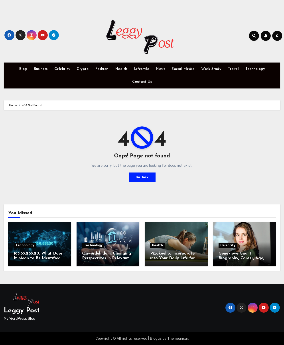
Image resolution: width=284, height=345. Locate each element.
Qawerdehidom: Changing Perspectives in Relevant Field (106, 258)
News (160, 69)
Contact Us (142, 82)
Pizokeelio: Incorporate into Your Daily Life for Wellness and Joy (172, 258)
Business (41, 69)
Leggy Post (21, 310)
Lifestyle (141, 69)
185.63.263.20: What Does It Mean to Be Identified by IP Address (38, 258)
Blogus (156, 338)
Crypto (83, 69)
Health (121, 69)
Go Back (142, 177)
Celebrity (62, 69)
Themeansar (177, 338)
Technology (255, 69)
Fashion (101, 69)
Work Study (211, 69)
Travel (233, 69)
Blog (23, 69)
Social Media (183, 69)
